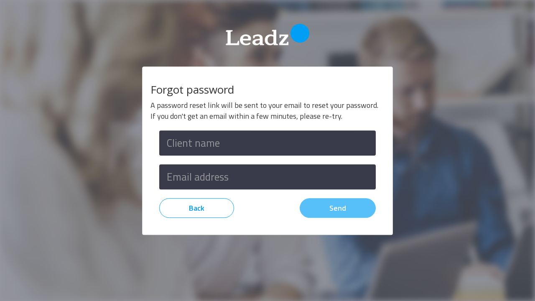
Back (196, 208)
